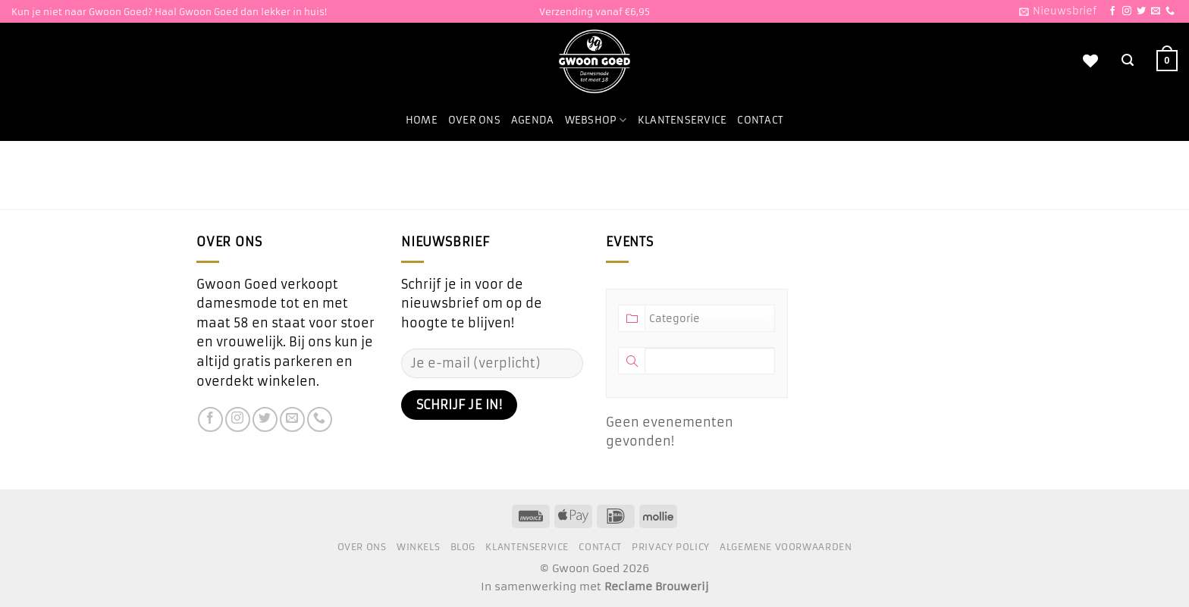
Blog (462, 546)
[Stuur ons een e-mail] (1155, 11)
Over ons (474, 120)
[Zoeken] (1128, 60)
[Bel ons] (1170, 11)
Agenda (532, 120)
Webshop (596, 120)
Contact (760, 120)
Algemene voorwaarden (786, 546)
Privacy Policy (671, 546)
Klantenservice (682, 120)
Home (422, 120)
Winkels (418, 546)
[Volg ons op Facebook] (1112, 11)
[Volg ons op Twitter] (1141, 11)
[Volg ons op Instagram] (1126, 11)
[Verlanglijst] (1090, 60)
